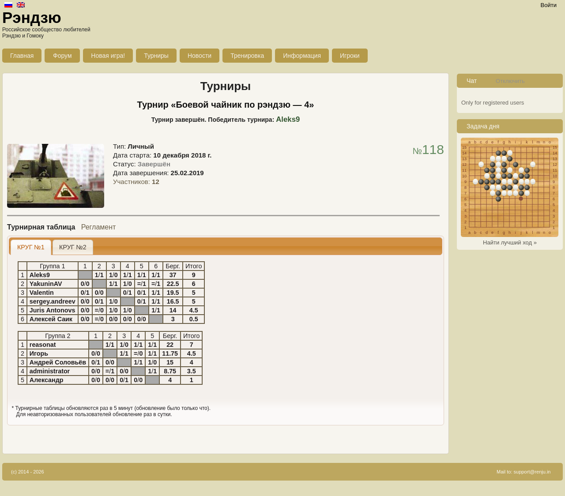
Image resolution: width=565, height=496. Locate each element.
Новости (199, 55)
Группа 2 (57, 335)
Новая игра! (108, 55)
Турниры (156, 55)
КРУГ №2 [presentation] (73, 247)
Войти (549, 5)
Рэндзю (31, 17)
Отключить (510, 81)
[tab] (31, 247)
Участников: (136, 181)
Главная (22, 55)
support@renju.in (532, 471)
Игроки (350, 55)
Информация (302, 55)
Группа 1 (52, 266)
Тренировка (247, 55)
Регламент (98, 227)
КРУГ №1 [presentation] (31, 247)
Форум (62, 55)
